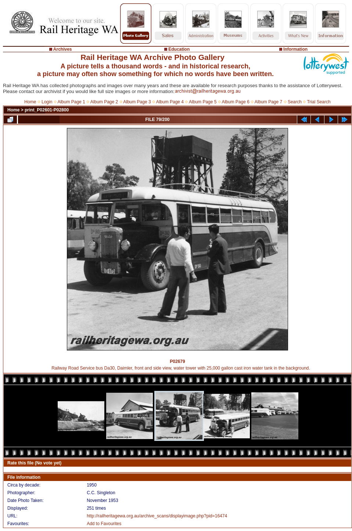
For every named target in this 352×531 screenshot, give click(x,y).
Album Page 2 (104, 101)
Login (47, 101)
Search (295, 101)
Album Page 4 (170, 101)
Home (30, 101)
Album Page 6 (235, 101)
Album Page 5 (202, 101)
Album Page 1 (71, 101)
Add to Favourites (104, 523)
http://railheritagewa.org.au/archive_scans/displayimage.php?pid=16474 (157, 515)
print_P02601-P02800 (47, 110)
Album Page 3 (137, 101)
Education (179, 49)
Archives (62, 49)
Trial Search (318, 101)
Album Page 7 (268, 101)
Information (295, 49)
